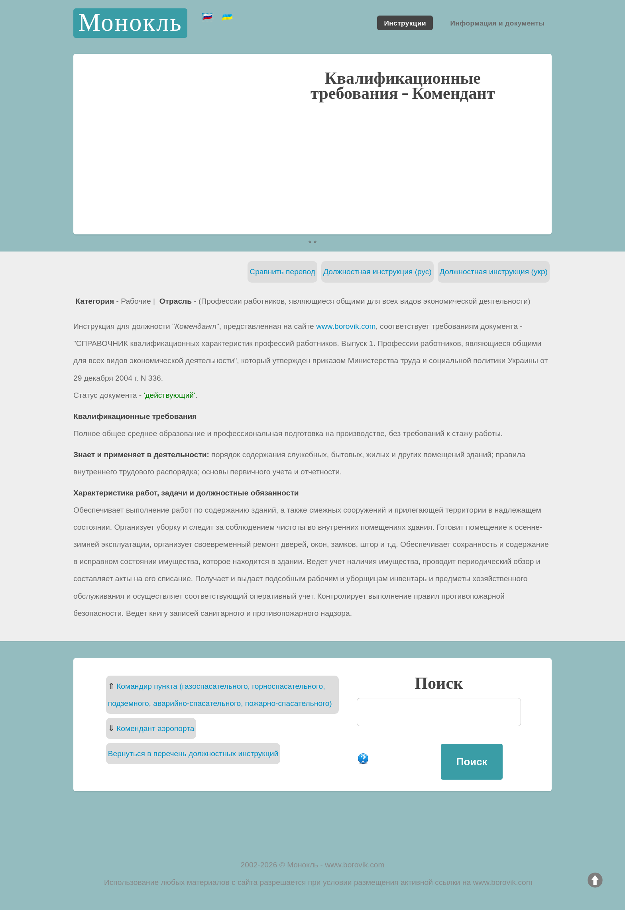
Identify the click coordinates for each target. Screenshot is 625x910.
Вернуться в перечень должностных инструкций (193, 753)
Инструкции (405, 23)
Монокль (130, 23)
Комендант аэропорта (155, 728)
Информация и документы (497, 23)
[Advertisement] (312, 167)
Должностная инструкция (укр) (494, 271)
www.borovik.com (345, 326)
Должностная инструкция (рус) (377, 271)
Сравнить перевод (282, 271)
